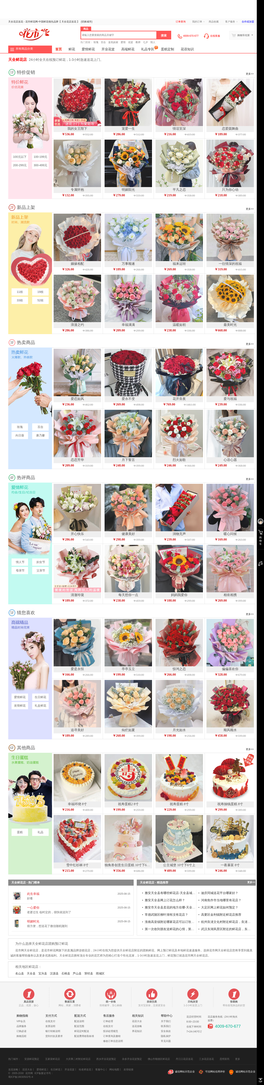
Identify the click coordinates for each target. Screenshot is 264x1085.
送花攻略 (137, 1026)
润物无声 (179, 534)
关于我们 (166, 1021)
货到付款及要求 (54, 1036)
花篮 (130, 42)
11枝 (20, 291)
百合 (103, 42)
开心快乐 (77, 534)
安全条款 (166, 1031)
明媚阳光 (128, 189)
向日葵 (19, 435)
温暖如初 (179, 324)
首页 (58, 49)
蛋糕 (20, 832)
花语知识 (187, 49)
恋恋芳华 (77, 460)
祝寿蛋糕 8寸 (179, 804)
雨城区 (100, 973)
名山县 (19, 973)
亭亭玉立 (128, 669)
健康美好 (128, 534)
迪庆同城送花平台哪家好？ (219, 893)
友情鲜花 (20, 705)
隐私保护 (166, 1036)
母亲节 (20, 570)
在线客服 (211, 35)
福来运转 (179, 263)
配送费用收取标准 (84, 1036)
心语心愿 (230, 460)
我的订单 (197, 21)
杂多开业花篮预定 (132, 1059)
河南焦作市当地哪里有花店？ (221, 900)
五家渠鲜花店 (52, 1059)
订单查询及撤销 (111, 1036)
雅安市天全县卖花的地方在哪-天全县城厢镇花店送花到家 (184, 907)
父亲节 (40, 570)
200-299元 (19, 165)
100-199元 (40, 156)
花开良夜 (179, 399)
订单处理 (108, 1021)
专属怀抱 (77, 189)
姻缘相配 (77, 263)
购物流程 (21, 1036)
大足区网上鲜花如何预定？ (219, 907)
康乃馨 (40, 435)
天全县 (31, 973)
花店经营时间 (193, 1016)
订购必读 (21, 1031)
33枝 (20, 300)
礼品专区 (149, 48)
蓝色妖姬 (113, 42)
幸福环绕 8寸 (77, 804)
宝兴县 (42, 973)
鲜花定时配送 (81, 1031)
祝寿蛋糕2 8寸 (128, 804)
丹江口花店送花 (184, 1059)
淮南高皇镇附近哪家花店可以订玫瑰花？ (172, 922)
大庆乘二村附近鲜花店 (78, 1059)
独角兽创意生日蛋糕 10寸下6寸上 (129, 865)
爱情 (123, 42)
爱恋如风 (77, 399)
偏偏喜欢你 (230, 669)
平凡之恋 (179, 189)
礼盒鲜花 (40, 705)
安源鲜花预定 (31, 1059)
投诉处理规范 (110, 1031)
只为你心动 (230, 189)
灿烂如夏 (128, 730)
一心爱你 (33, 907)
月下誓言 (128, 460)
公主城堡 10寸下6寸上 (179, 865)
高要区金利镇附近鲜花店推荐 (221, 914)
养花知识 (137, 1031)
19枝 (40, 291)
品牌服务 (21, 1026)
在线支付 (50, 1021)
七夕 (145, 42)
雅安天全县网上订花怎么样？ (165, 900)
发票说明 (50, 1026)
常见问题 (166, 1041)
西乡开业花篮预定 (106, 1059)
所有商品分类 (24, 48)
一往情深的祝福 (230, 263)
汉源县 (54, 973)
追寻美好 (77, 730)
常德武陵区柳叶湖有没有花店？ (166, 914)
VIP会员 (20, 1021)
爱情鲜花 (88, 49)
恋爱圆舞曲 (230, 128)
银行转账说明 (52, 1031)
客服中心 (100, 1069)
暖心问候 (230, 534)
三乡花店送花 (206, 1059)
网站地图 (114, 1069)
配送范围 (79, 1026)
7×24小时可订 (194, 1031)
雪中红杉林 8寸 (77, 865)
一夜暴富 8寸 (230, 865)
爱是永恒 (77, 669)
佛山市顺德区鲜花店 (159, 1059)
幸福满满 (128, 324)
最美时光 (230, 324)
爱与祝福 (230, 399)
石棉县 (65, 973)
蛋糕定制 (167, 49)
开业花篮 (108, 49)
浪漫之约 (77, 324)
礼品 (40, 832)
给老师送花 (85, 1069)
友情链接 (128, 1069)
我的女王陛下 (77, 128)
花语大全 (137, 1021)
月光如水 (179, 730)
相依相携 (230, 595)
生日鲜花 (40, 697)
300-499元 (40, 165)
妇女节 (40, 562)
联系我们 (166, 1026)
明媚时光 (33, 921)
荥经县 (88, 973)
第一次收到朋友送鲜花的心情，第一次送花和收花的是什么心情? (189, 929)
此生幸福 (33, 893)
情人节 (20, 562)
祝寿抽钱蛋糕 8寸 (230, 804)
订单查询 (181, 21)
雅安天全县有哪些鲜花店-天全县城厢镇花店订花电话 (181, 893)
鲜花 (46, 21)
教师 (138, 42)
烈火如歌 (179, 460)
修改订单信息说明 (113, 1041)
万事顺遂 (128, 263)
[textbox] (118, 35)
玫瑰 (95, 42)
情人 (152, 42)
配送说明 (79, 1021)
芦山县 (77, 973)
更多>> (250, 73)
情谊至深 (179, 128)
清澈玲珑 (77, 595)
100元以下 (19, 156)
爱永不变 (128, 399)
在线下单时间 (193, 1026)
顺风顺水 (230, 730)
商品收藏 (214, 21)
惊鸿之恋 (179, 669)
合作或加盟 (248, 21)
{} (86, 21)
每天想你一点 (128, 595)
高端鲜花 (127, 49)
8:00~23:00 (192, 1021)
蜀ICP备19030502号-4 (20, 1077)
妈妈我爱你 (179, 595)
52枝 (40, 300)
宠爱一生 (128, 128)
